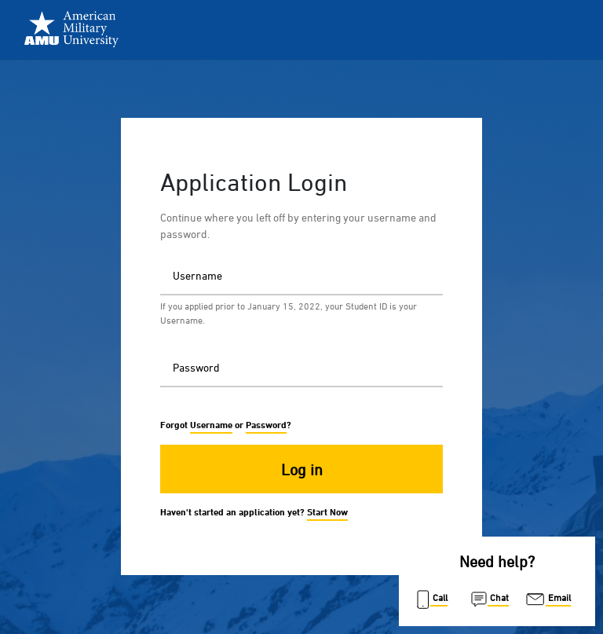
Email (547, 599)
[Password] (301, 366)
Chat (489, 599)
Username (211, 425)
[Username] (301, 275)
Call (431, 599)
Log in (302, 469)
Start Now (327, 512)
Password (148, 346)
